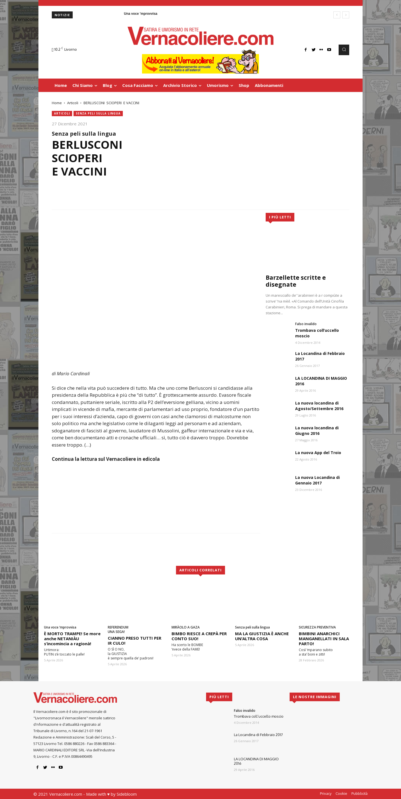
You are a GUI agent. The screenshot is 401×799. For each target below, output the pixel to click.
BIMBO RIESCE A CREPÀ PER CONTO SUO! (199, 636)
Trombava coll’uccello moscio (258, 716)
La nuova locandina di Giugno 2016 (317, 430)
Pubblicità (359, 793)
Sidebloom (127, 794)
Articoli (72, 102)
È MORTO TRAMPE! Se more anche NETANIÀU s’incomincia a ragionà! (72, 638)
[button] (344, 50)
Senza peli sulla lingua (98, 113)
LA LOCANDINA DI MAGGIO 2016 (256, 761)
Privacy (325, 793)
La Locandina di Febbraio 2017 (258, 734)
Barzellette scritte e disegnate (296, 281)
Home (57, 102)
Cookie (341, 793)
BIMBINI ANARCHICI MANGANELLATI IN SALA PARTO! (324, 638)
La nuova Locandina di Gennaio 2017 (317, 480)
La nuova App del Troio (318, 452)
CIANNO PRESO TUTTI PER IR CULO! (134, 640)
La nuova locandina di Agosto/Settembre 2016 (319, 405)
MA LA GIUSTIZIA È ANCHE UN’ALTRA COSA (262, 636)
